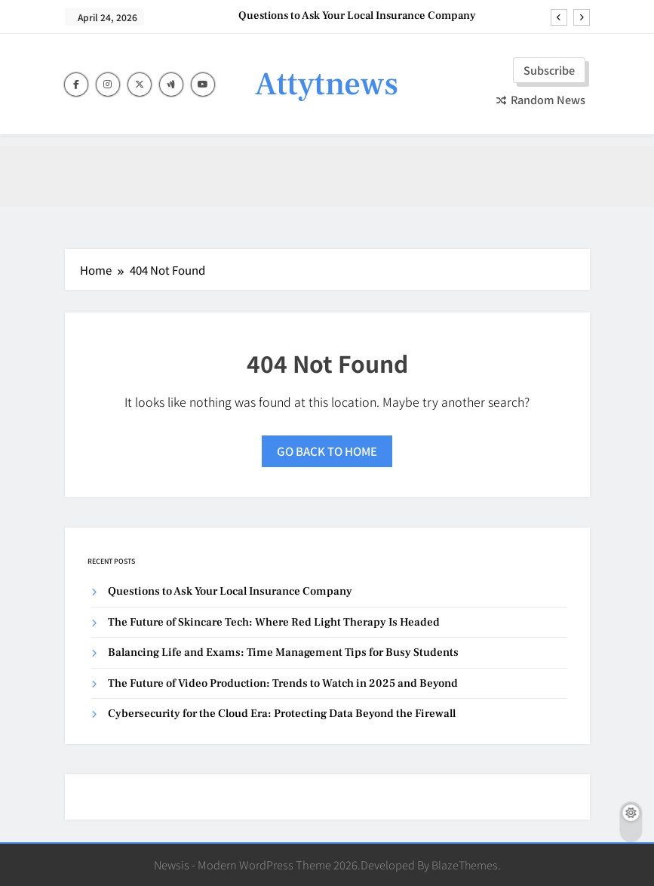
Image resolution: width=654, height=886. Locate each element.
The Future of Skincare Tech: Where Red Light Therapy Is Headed (274, 622)
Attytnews (326, 84)
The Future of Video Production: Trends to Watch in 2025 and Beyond (283, 683)
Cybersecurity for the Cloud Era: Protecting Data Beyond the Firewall (282, 713)
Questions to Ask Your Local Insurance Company (357, 16)
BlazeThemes (464, 864)
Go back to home (327, 451)
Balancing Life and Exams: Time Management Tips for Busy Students (283, 652)
